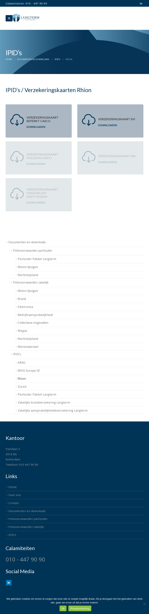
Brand (22, 299)
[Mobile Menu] (9, 18)
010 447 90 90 (28, 464)
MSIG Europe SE (29, 371)
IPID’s (17, 354)
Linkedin (9, 582)
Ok (63, 608)
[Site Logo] (26, 18)
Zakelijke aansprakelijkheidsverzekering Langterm (53, 410)
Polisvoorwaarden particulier (32, 250)
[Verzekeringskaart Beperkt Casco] (39, 121)
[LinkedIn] (141, 3)
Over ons (14, 495)
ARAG (21, 362)
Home (12, 487)
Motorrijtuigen (28, 267)
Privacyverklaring (79, 608)
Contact (13, 503)
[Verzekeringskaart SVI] (110, 121)
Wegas (22, 331)
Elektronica (25, 307)
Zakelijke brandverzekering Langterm (44, 402)
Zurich (22, 387)
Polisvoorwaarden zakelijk (31, 282)
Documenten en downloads (27, 242)
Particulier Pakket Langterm (37, 259)
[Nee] (144, 604)
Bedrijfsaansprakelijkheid (35, 315)
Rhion (22, 379)
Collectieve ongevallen (33, 323)
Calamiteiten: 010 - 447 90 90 (26, 3)
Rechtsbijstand (28, 275)
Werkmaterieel (28, 347)
